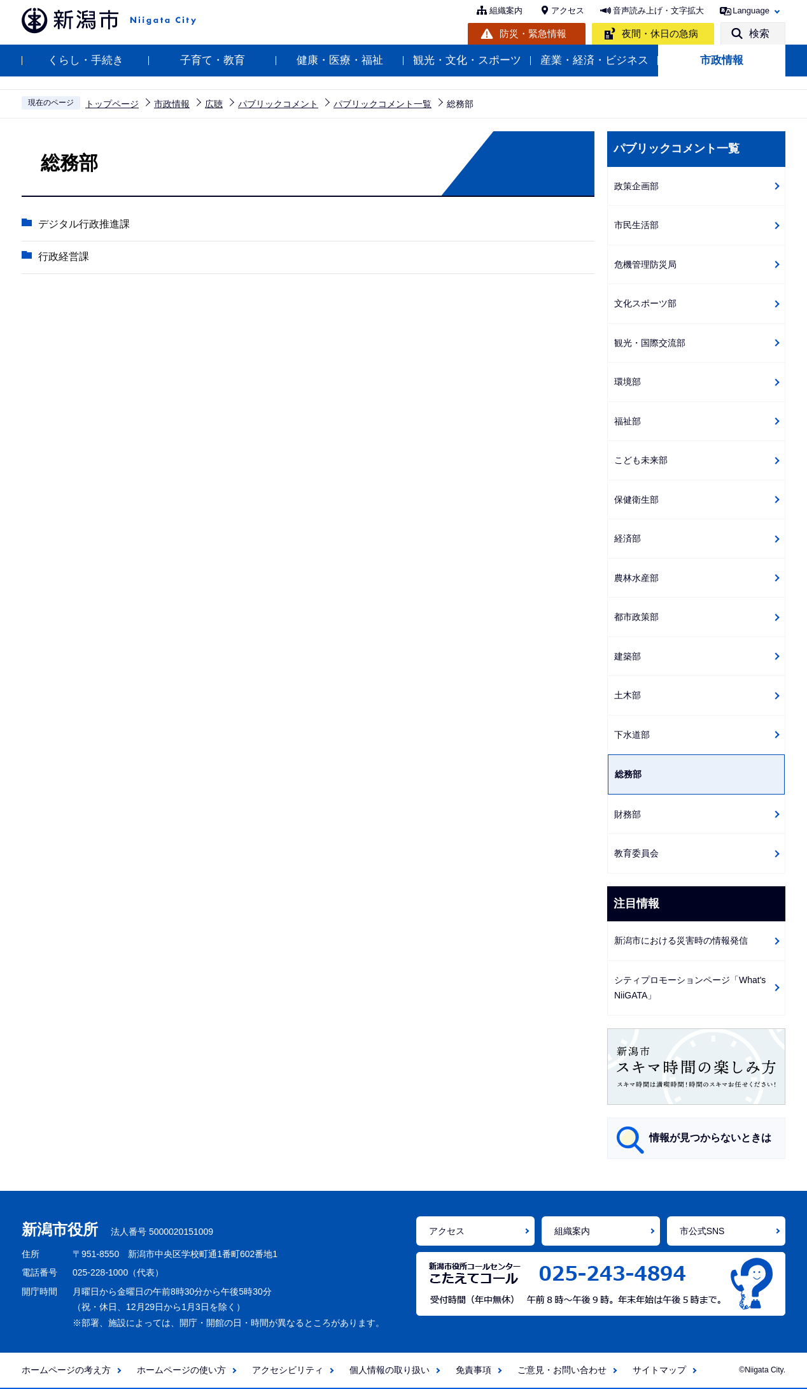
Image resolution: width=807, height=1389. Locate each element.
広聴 (214, 104)
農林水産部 (636, 578)
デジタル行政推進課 (83, 224)
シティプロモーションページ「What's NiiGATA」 (690, 988)
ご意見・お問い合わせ (562, 1370)
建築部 (627, 656)
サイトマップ (659, 1370)
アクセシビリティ (287, 1370)
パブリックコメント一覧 (382, 104)
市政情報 (721, 60)
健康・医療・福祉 (340, 60)
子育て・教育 (212, 60)
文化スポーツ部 (645, 303)
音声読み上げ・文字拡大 (658, 10)
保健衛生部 (636, 499)
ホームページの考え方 (66, 1370)
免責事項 (473, 1370)
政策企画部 (636, 186)
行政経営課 (63, 257)
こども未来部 (641, 460)
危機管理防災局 (645, 264)
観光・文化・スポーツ (467, 60)
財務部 (627, 814)
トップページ (112, 104)
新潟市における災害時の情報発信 (681, 940)
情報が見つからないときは (710, 1137)
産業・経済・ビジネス (594, 60)
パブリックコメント (278, 104)
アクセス (567, 10)
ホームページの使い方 (181, 1370)
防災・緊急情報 (533, 33)
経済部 (627, 538)
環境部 (627, 382)
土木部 (627, 695)
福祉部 (627, 421)
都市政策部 (636, 617)
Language (751, 10)
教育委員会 (636, 853)
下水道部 (632, 735)
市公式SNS (702, 1231)
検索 (759, 33)
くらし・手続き (85, 60)
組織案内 (506, 10)
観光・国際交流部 (649, 343)
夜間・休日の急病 (660, 33)
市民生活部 (636, 225)
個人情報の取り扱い (389, 1370)
